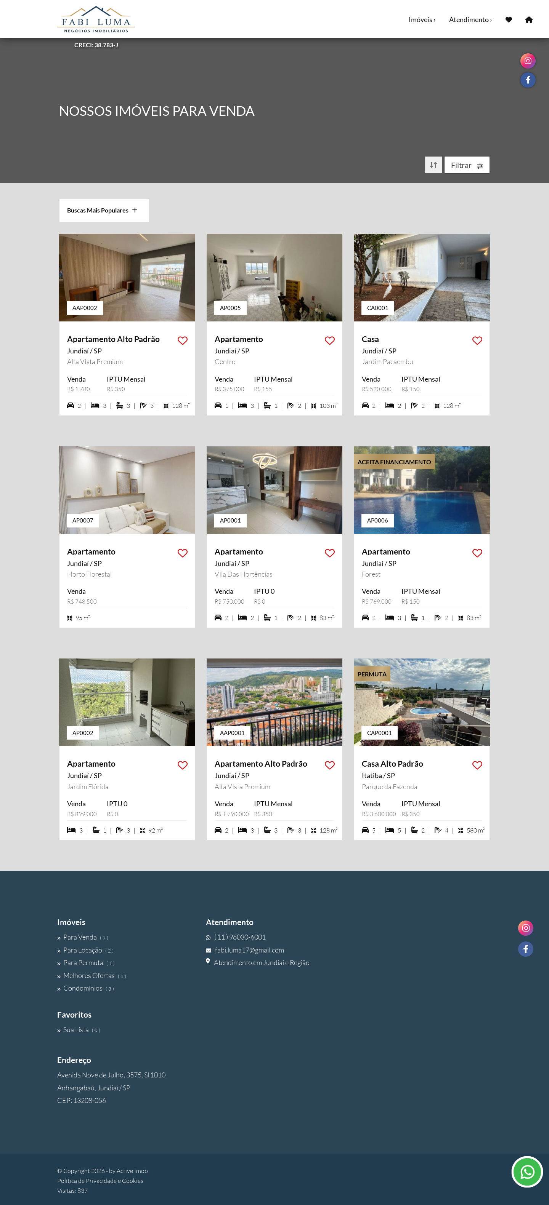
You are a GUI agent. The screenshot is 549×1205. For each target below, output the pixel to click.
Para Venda (82, 937)
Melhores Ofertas (91, 975)
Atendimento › (470, 19)
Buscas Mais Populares (102, 210)
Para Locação (85, 950)
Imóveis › (422, 19)
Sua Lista (78, 1029)
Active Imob (132, 1171)
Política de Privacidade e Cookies (100, 1180)
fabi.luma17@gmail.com (245, 950)
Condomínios (85, 988)
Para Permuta (86, 962)
